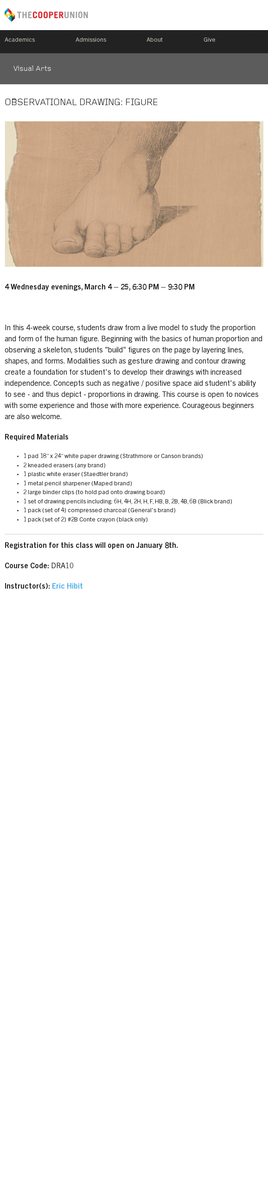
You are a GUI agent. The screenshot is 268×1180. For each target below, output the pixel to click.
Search (259, 41)
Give (210, 41)
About (155, 41)
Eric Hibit (67, 586)
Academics (20, 41)
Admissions (91, 41)
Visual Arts (32, 69)
